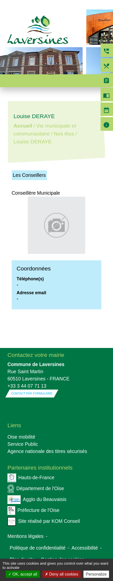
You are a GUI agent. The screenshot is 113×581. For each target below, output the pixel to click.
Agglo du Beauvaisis (36, 499)
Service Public (22, 444)
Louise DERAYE (32, 141)
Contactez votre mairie (35, 355)
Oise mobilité (21, 437)
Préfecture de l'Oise (33, 510)
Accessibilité (85, 548)
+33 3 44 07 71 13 (26, 386)
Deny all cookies (61, 574)
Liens (14, 425)
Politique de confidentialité (38, 548)
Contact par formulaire (31, 393)
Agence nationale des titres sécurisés (47, 451)
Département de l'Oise (35, 488)
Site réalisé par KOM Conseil (43, 521)
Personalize (96, 574)
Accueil (22, 126)
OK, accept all (22, 574)
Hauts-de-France (30, 478)
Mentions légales (25, 536)
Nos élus (64, 133)
